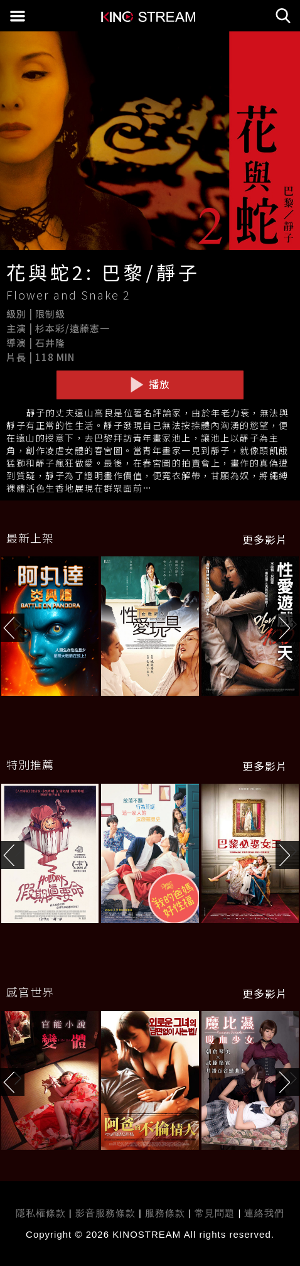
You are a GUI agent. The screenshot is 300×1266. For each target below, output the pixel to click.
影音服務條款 (105, 1213)
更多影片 (264, 539)
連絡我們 (264, 1213)
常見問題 (215, 1213)
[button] (288, 628)
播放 (150, 384)
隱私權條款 (41, 1213)
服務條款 (166, 1213)
